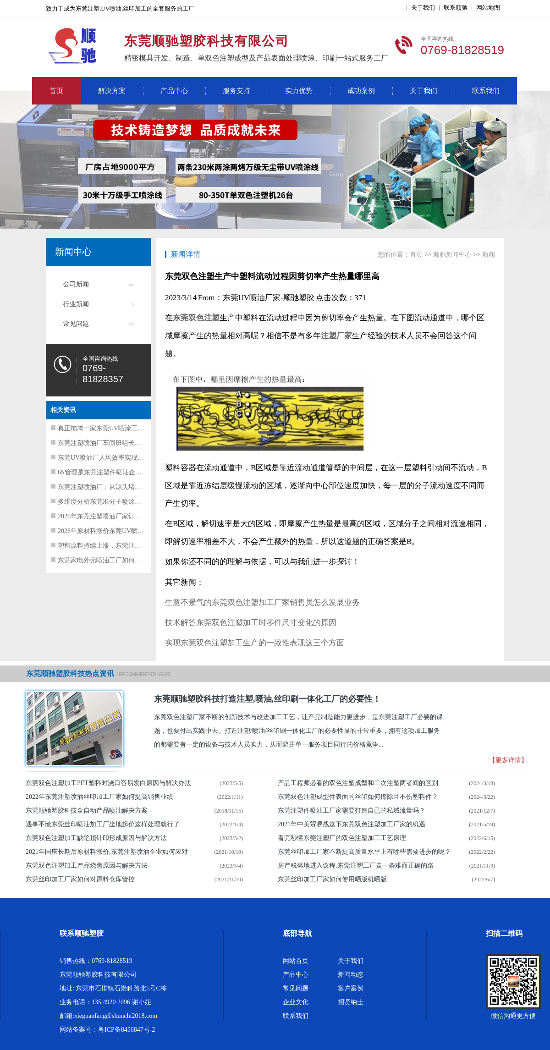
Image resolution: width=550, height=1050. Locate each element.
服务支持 (236, 90)
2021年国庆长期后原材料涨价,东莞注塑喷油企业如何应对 (107, 851)
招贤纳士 (350, 1002)
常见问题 (76, 323)
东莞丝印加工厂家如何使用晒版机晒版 (332, 879)
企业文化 (295, 1002)
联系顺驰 (456, 8)
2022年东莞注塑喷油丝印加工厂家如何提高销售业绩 (99, 796)
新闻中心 (73, 252)
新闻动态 (350, 974)
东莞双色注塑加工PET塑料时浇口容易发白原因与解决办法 (108, 783)
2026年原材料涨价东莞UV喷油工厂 (107, 531)
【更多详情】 (508, 760)
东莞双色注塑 (196, 317)
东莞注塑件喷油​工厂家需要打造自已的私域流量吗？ (351, 810)
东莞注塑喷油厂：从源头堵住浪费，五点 (115, 487)
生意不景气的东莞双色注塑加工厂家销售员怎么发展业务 (262, 602)
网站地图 (488, 8)
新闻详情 (185, 254)
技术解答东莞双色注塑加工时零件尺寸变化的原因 (250, 622)
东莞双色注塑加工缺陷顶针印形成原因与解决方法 (96, 838)
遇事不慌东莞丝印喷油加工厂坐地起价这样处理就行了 (103, 824)
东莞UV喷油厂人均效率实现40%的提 (110, 457)
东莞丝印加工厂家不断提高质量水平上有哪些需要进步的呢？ (364, 851)
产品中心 (174, 90)
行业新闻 (76, 304)
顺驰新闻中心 (452, 254)
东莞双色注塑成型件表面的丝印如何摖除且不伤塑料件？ (358, 796)
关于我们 (423, 8)
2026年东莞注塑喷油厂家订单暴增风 (109, 516)
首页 (56, 90)
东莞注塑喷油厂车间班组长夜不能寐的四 (115, 443)
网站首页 (295, 960)
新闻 (488, 254)
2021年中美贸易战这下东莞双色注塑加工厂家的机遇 (351, 824)
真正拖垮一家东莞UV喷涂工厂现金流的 (114, 428)
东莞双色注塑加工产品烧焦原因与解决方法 (87, 865)
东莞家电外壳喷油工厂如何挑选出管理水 (115, 560)
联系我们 (486, 90)
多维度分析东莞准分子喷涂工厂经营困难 (115, 501)
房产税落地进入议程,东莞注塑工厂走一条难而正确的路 (356, 865)
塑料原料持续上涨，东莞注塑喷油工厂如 (115, 545)
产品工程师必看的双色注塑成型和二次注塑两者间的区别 (358, 783)
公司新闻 (76, 284)
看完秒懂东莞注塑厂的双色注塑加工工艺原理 (342, 838)
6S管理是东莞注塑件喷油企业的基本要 (112, 472)
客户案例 (350, 988)
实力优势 (299, 90)
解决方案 (112, 90)
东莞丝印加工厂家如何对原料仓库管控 (80, 879)
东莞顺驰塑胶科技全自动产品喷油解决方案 (87, 810)
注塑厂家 (336, 335)
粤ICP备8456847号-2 (126, 1029)
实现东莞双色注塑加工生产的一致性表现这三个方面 (254, 642)
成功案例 (361, 90)
